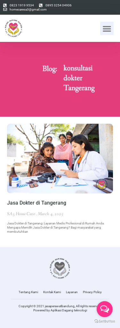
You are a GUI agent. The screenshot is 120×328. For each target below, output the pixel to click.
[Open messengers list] (105, 309)
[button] (107, 28)
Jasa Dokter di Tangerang (36, 203)
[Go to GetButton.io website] (104, 321)
